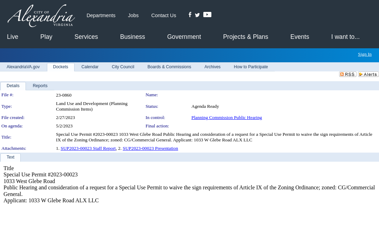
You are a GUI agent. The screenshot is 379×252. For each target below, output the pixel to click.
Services (86, 36)
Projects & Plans (245, 36)
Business (132, 36)
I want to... (345, 36)
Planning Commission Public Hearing (226, 117)
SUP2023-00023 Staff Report (88, 148)
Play (46, 36)
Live (12, 36)
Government (184, 36)
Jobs (133, 15)
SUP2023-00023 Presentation (150, 148)
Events (299, 36)
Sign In (365, 54)
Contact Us (163, 15)
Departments (100, 15)
